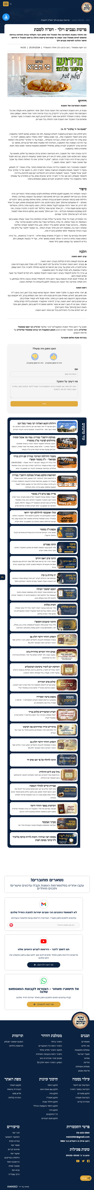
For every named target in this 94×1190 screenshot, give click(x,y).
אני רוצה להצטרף (44, 1004)
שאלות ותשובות (82, 1050)
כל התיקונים (52, 1114)
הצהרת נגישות (14, 1089)
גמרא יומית (14, 1141)
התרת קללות (14, 1097)
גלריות (87, 1062)
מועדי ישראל (83, 1054)
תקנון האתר (15, 1085)
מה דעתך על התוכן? (67, 381)
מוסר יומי (15, 1145)
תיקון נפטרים (83, 1093)
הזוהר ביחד (56, 1041)
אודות (87, 1058)
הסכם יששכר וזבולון (13, 1041)
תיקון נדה (53, 1110)
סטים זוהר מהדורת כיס (51, 1058)
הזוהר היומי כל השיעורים (50, 1045)
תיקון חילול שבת (50, 1101)
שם (76, 369)
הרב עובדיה (14, 1174)
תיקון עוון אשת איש (49, 1089)
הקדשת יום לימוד (81, 1085)
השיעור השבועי (12, 1137)
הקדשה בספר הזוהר (80, 1089)
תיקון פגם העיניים (49, 1118)
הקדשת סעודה (82, 1097)
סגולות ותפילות (83, 1066)
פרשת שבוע (84, 1070)
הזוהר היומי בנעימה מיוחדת (49, 1054)
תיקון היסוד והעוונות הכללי (45, 1106)
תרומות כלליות (16, 1045)
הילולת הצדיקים (12, 1157)
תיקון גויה (53, 1093)
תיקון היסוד (52, 1085)
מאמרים (86, 1041)
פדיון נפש (16, 1093)
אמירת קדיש (83, 1101)
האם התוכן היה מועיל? (44, 348)
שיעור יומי (15, 1153)
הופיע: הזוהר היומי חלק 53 (49, 1062)
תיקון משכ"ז (52, 1097)
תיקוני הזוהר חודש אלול (51, 1050)
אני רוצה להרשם (43, 964)
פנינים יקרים (14, 1149)
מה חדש (85, 1045)
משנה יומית (14, 1166)
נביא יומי (16, 1170)
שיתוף (86, 1178)
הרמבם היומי (13, 1161)
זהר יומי (16, 1132)
